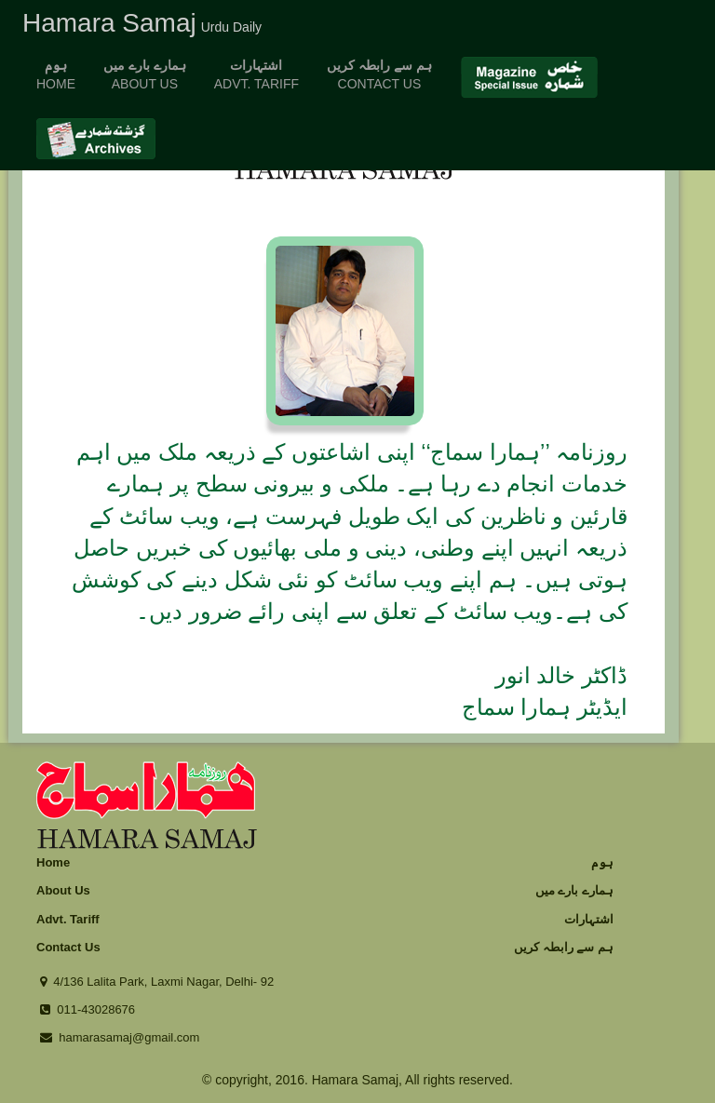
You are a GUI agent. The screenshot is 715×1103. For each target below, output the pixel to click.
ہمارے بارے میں (574, 890)
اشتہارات (589, 919)
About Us (63, 890)
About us (144, 74)
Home (53, 862)
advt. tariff (256, 74)
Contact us (379, 74)
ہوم (602, 862)
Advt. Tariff (68, 919)
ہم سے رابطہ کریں (564, 947)
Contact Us (68, 947)
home (55, 74)
